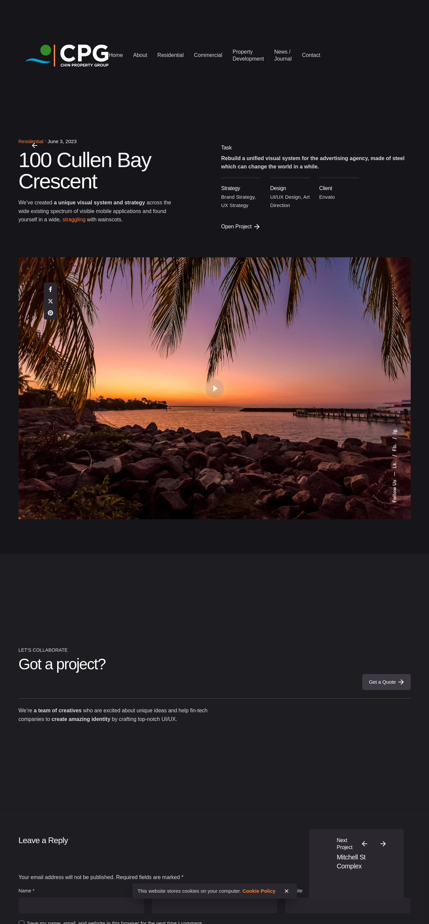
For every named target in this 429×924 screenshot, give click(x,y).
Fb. (394, 447)
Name (27, 890)
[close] (286, 891)
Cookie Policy (259, 891)
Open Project (240, 226)
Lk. (394, 464)
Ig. (394, 431)
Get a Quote (386, 682)
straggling (73, 219)
